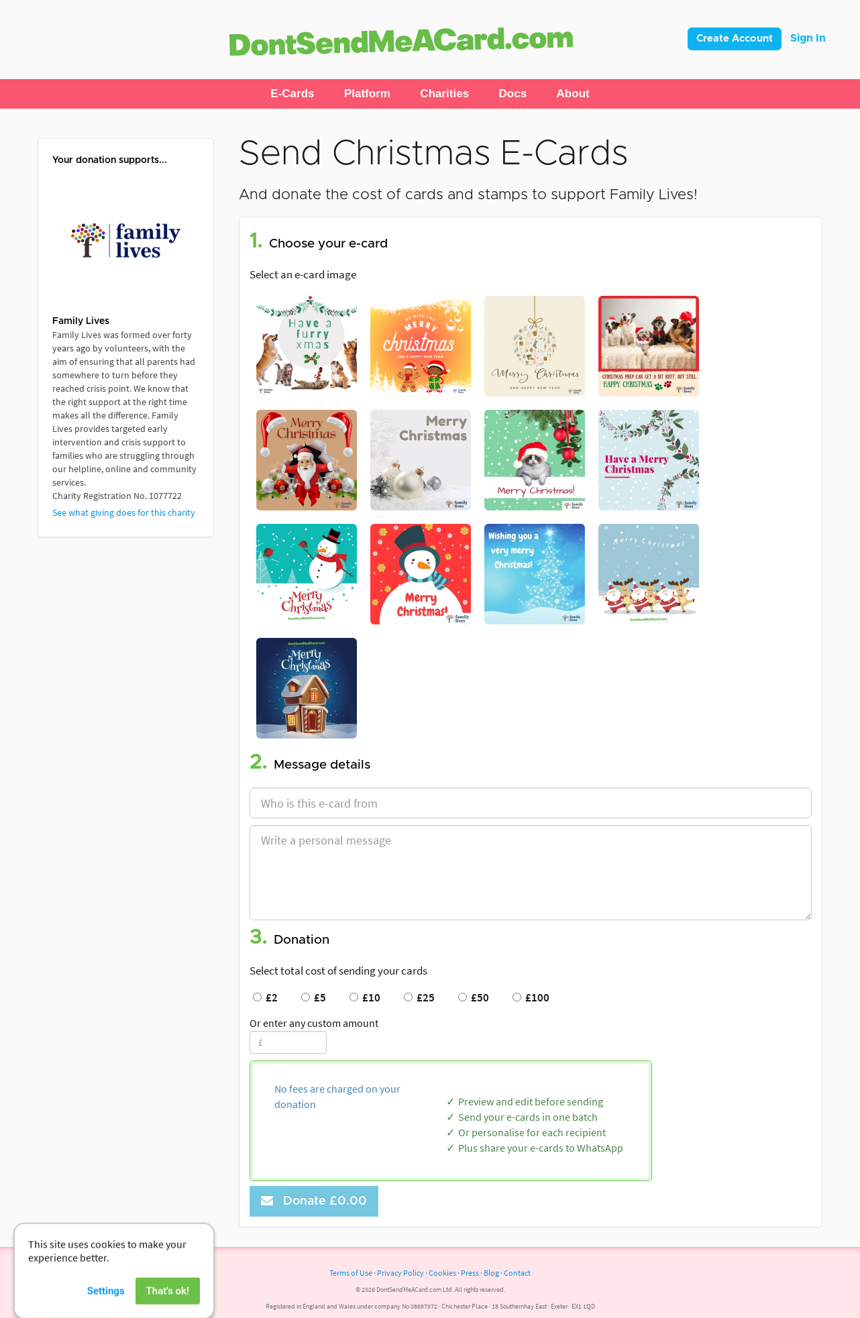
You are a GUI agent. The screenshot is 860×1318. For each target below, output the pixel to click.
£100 (531, 997)
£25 (419, 997)
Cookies (442, 1273)
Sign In (808, 38)
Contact (517, 1273)
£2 (265, 997)
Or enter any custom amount (314, 1023)
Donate (314, 1201)
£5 (313, 997)
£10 (365, 997)
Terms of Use (350, 1273)
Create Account (734, 39)
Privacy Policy (400, 1273)
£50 (473, 997)
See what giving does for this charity (123, 512)
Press (470, 1273)
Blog (491, 1273)
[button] (292, 94)
